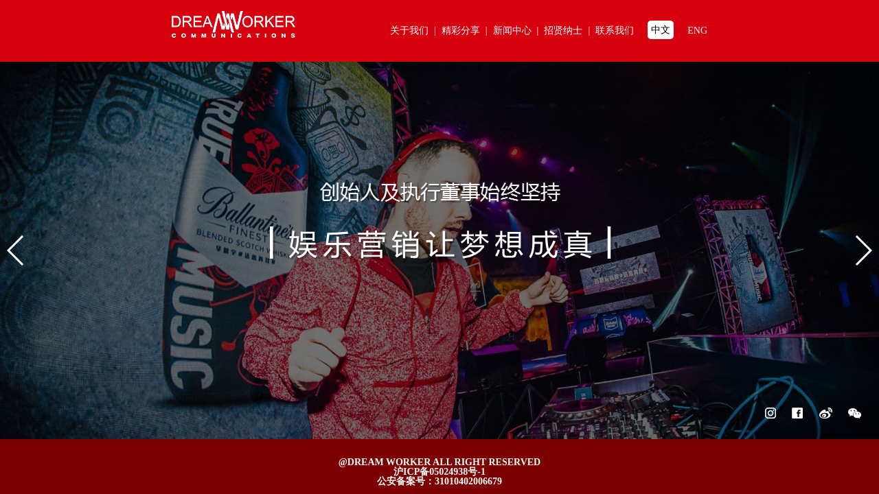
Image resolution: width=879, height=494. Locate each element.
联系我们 (614, 30)
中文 (660, 30)
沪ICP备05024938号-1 (439, 472)
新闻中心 (519, 30)
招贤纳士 (569, 30)
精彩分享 (467, 30)
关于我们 (416, 30)
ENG (697, 30)
